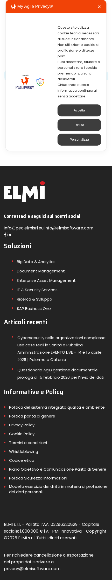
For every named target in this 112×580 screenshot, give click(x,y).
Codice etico (21, 460)
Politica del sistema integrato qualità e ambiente (57, 407)
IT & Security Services (37, 289)
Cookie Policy (21, 433)
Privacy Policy (21, 425)
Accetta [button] (79, 110)
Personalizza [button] (79, 139)
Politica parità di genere (32, 416)
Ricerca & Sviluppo (34, 299)
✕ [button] (99, 6)
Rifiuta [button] (79, 125)
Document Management (41, 271)
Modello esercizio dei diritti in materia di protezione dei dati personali (58, 489)
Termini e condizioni (28, 442)
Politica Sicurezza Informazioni (38, 478)
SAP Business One (34, 308)
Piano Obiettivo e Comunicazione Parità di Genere (57, 469)
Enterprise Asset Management (46, 280)
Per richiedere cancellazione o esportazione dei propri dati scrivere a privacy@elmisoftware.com (49, 562)
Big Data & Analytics (36, 261)
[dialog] (56, 75)
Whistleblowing (23, 451)
